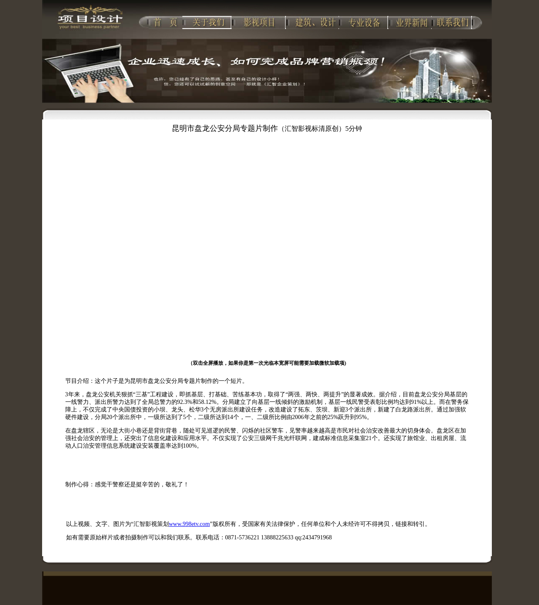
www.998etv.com (189, 524)
